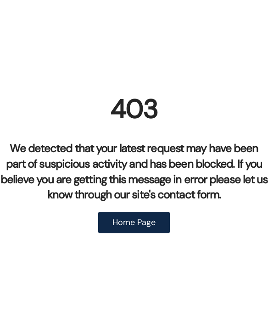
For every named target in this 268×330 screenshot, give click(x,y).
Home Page (134, 222)
